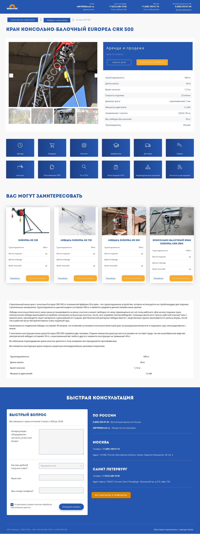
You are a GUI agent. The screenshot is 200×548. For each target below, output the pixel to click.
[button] (97, 75)
